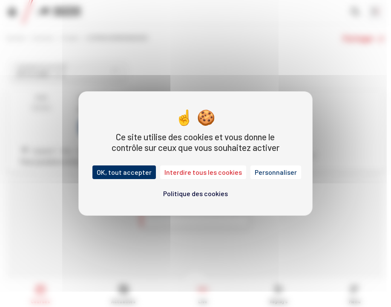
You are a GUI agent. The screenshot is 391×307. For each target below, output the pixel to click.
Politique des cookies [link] (195, 193)
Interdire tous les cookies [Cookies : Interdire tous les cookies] (203, 172)
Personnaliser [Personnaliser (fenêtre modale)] (276, 172)
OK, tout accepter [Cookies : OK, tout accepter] (124, 172)
